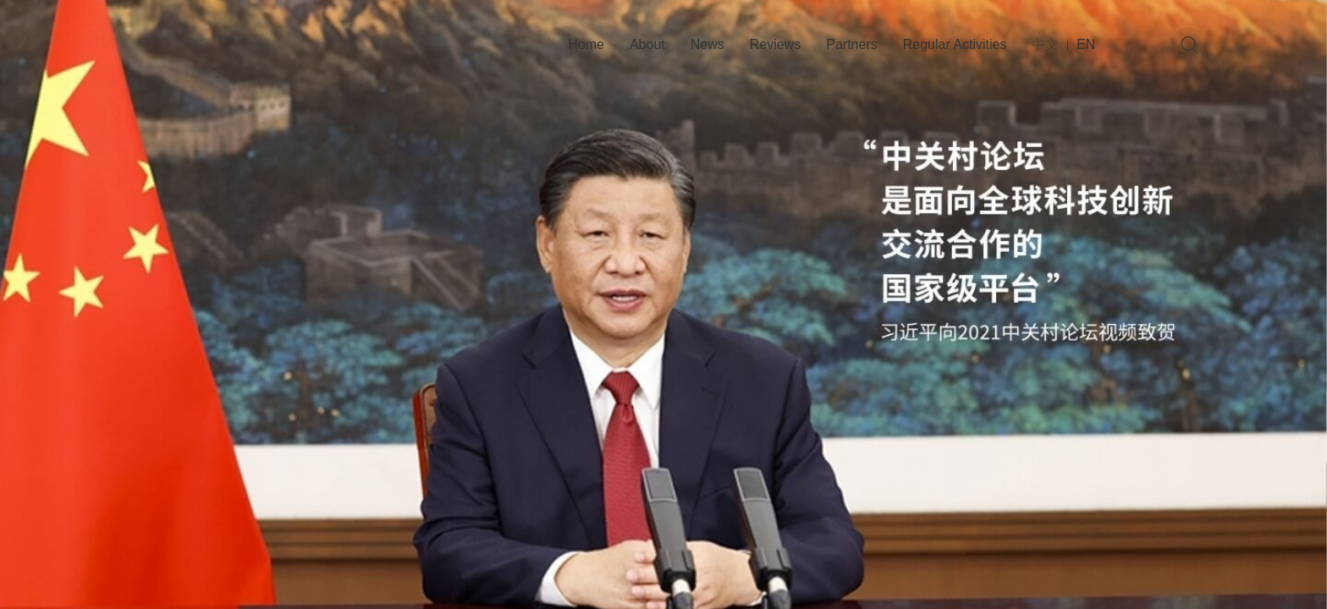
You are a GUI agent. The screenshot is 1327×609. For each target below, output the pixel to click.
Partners (851, 44)
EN (1085, 44)
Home (586, 44)
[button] (602, 558)
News (707, 44)
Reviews (775, 44)
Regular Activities (955, 44)
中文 (1045, 44)
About (647, 44)
